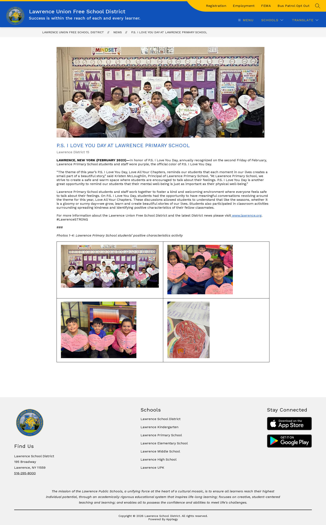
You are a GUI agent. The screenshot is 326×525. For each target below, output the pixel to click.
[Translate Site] (305, 20)
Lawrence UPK (152, 468)
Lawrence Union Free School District (73, 32)
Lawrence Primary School (161, 435)
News (117, 32)
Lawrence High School (159, 459)
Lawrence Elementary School (164, 443)
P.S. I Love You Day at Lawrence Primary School (169, 32)
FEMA (266, 6)
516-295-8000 (25, 473)
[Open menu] (245, 20)
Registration (216, 6)
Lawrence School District (160, 419)
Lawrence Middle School (160, 451)
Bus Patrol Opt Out (293, 6)
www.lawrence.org (247, 215)
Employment (243, 6)
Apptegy (172, 519)
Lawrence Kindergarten (159, 427)
